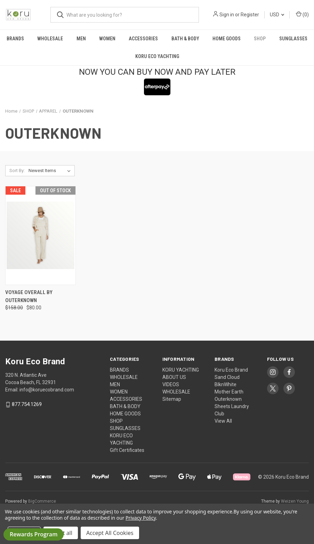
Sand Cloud (227, 377)
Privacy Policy (141, 517)
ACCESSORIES (143, 38)
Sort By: (17, 170)
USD (277, 14)
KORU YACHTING (180, 370)
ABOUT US (174, 377)
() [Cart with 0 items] (302, 14)
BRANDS (15, 38)
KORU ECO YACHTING (157, 56)
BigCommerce (42, 501)
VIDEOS (170, 384)
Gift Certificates (127, 450)
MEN (81, 38)
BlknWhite (225, 384)
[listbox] (50, 170)
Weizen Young (295, 501)
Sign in (226, 14)
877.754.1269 (27, 404)
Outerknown (228, 399)
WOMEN (107, 38)
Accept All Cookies (110, 533)
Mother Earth (229, 392)
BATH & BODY (185, 38)
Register (250, 14)
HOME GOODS (226, 38)
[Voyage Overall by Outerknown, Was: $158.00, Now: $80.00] (40, 235)
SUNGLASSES (293, 38)
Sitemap (171, 399)
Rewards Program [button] (33, 534)
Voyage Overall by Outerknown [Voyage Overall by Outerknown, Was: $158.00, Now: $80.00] (29, 296)
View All (223, 421)
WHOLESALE (50, 38)
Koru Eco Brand (231, 370)
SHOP (260, 38)
